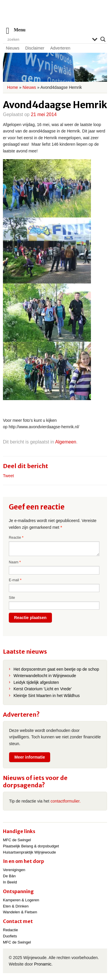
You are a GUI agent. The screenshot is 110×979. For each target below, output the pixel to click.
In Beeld (10, 882)
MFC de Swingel (17, 840)
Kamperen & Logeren (21, 900)
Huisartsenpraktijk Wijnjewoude (29, 852)
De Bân (9, 876)
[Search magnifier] (103, 39)
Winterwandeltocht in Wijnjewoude (44, 675)
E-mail (15, 580)
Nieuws (12, 48)
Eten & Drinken (15, 906)
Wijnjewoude (55, 16)
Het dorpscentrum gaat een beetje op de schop (56, 669)
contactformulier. (65, 801)
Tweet (8, 475)
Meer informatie (29, 757)
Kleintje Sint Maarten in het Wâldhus (46, 695)
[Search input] (48, 39)
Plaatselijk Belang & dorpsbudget (31, 846)
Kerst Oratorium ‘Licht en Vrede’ (42, 688)
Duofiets (10, 936)
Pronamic (42, 964)
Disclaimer (34, 48)
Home (12, 87)
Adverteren (60, 48)
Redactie (10, 930)
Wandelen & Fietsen (20, 912)
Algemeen (65, 441)
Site (12, 598)
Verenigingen (14, 870)
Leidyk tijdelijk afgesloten (36, 682)
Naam (15, 562)
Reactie (16, 538)
